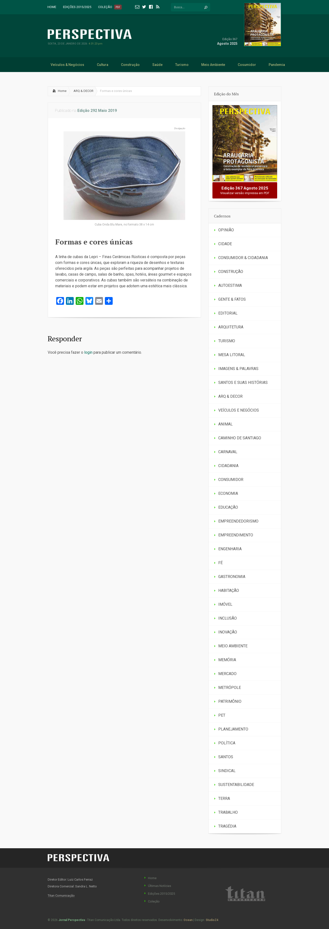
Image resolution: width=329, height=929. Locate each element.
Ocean (187, 920)
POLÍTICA (226, 743)
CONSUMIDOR (230, 479)
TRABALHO (228, 812)
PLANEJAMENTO (233, 729)
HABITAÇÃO (228, 590)
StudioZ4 (212, 920)
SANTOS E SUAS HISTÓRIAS (243, 382)
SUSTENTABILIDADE (236, 784)
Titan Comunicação (61, 895)
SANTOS (225, 757)
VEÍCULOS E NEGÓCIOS (238, 410)
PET (221, 715)
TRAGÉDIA (227, 826)
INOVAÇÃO (227, 632)
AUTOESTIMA (230, 285)
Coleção (154, 901)
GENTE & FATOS (232, 299)
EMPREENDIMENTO (235, 535)
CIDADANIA (228, 465)
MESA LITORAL (231, 354)
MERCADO (227, 673)
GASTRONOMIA (231, 576)
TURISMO (226, 341)
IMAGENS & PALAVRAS (238, 368)
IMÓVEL (225, 604)
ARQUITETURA (230, 327)
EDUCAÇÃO (228, 507)
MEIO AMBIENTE (232, 646)
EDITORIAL (228, 313)
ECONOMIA (228, 493)
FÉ (220, 562)
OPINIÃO (226, 230)
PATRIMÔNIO (229, 701)
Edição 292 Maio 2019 (97, 110)
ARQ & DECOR (83, 91)
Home (62, 91)
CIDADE (225, 244)
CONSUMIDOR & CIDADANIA (243, 257)
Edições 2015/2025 (161, 893)
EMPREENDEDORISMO (238, 521)
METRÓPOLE (229, 687)
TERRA (224, 798)
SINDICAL (227, 770)
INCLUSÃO (227, 618)
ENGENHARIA (230, 549)
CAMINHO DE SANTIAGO (239, 438)
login (88, 352)
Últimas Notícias (159, 886)
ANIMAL (225, 424)
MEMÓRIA (227, 660)
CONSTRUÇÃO (230, 271)
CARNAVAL (227, 452)
